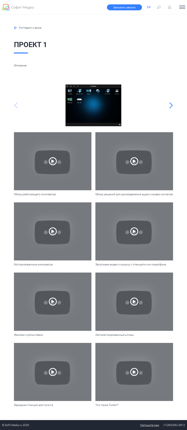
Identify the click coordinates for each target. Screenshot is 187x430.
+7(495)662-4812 (174, 425)
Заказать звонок (124, 7)
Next (171, 105)
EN (149, 7)
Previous (16, 105)
